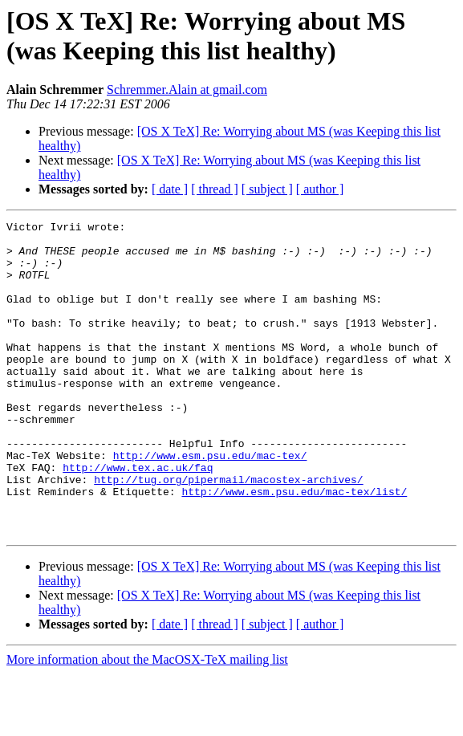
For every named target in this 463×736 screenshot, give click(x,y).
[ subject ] (267, 189)
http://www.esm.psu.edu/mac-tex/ (210, 503)
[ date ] (170, 189)
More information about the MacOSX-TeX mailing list (147, 722)
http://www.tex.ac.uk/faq (138, 517)
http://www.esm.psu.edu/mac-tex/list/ (294, 546)
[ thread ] (214, 189)
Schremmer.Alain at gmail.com (187, 89)
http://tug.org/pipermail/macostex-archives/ (228, 532)
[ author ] (320, 189)
